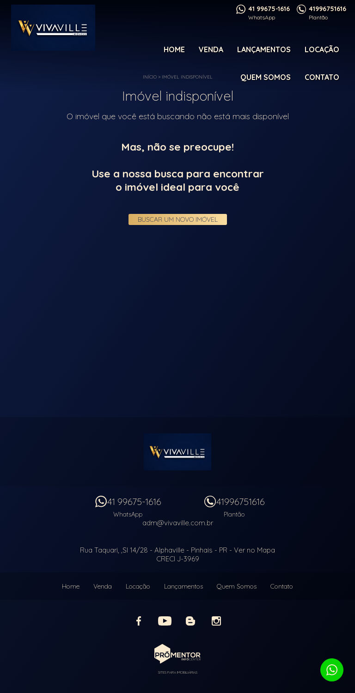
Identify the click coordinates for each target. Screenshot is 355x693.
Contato (322, 77)
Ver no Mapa (254, 550)
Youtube (164, 621)
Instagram (216, 621)
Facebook (138, 621)
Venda (211, 49)
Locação (322, 49)
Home (174, 49)
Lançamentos (264, 49)
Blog (190, 621)
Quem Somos (265, 77)
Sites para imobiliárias (177, 672)
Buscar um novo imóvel (178, 219)
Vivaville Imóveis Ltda (177, 451)
